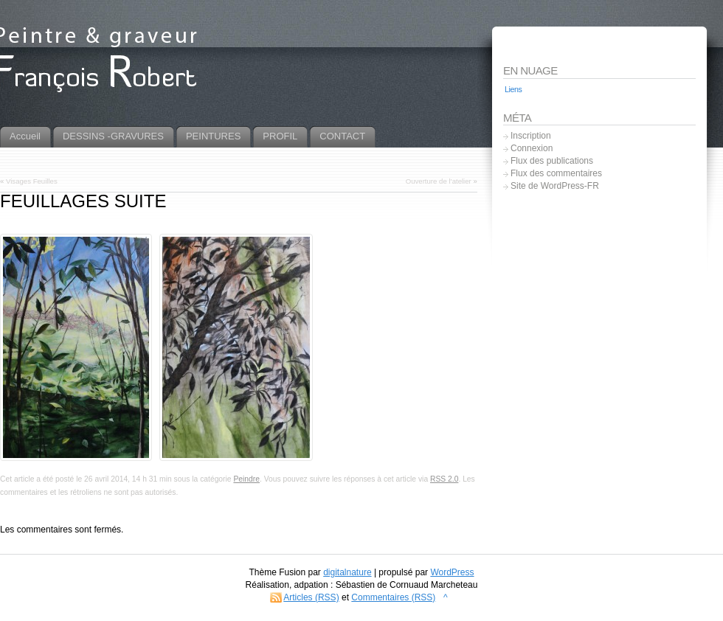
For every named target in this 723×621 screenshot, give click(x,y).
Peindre (246, 479)
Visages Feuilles (32, 181)
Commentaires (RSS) (393, 597)
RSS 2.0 (444, 479)
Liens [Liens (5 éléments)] (513, 89)
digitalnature (347, 572)
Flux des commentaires (556, 173)
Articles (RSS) (311, 597)
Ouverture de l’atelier (438, 181)
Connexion (532, 148)
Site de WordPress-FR (555, 186)
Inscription (531, 136)
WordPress (452, 572)
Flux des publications (552, 161)
